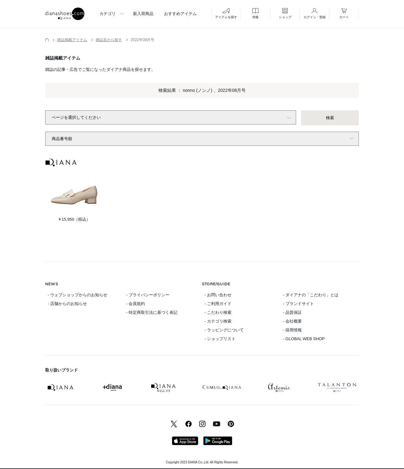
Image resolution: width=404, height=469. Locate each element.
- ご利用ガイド (218, 303)
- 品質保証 (292, 312)
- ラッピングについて (224, 330)
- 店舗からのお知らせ (67, 303)
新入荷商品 (143, 13)
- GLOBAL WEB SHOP (304, 338)
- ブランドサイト (298, 303)
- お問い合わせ (218, 294)
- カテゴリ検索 (218, 321)
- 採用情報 (292, 330)
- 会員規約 (135, 303)
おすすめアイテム (180, 13)
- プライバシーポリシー (147, 294)
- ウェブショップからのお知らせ (77, 294)
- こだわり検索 (218, 312)
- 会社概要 (292, 321)
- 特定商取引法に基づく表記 (152, 312)
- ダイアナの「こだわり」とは (310, 294)
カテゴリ (107, 13)
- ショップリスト (220, 338)
